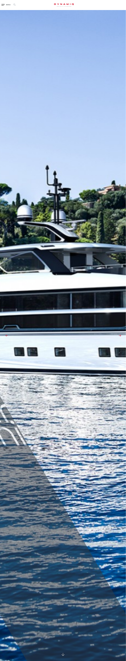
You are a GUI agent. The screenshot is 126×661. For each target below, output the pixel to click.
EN (107, 5)
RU (112, 5)
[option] (63, 335)
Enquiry (94, 5)
